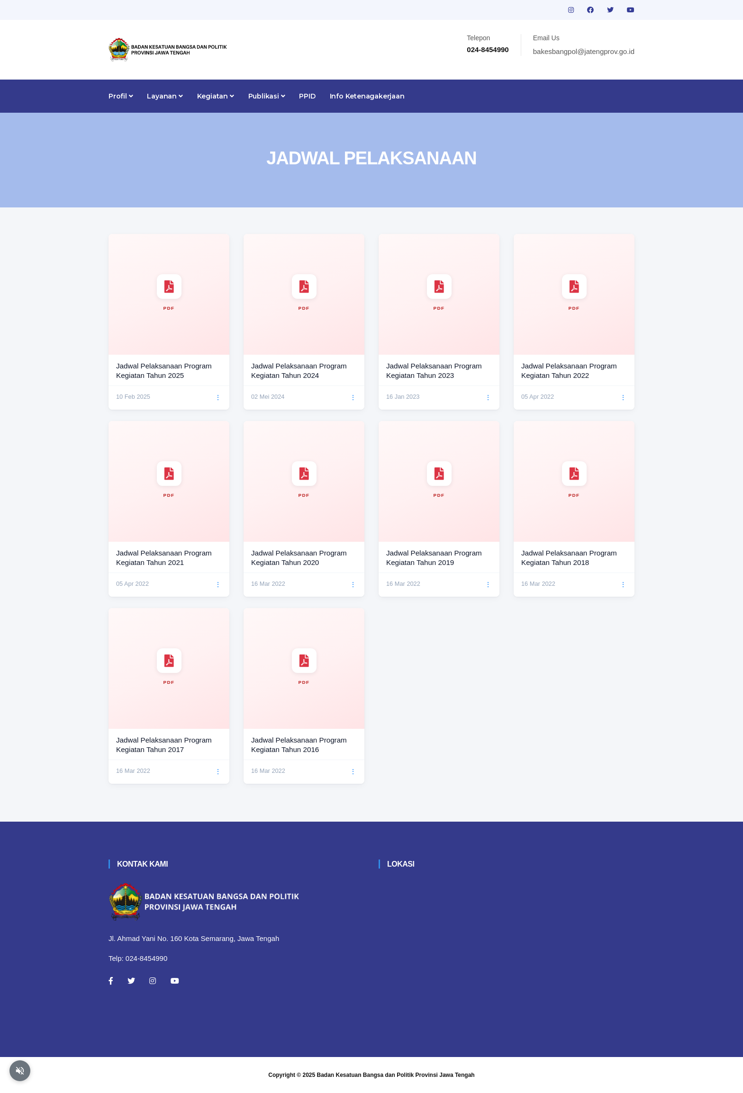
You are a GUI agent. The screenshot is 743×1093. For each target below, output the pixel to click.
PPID (307, 96)
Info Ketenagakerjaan (367, 96)
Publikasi (266, 96)
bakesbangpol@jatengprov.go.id (583, 51)
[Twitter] (131, 980)
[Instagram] (152, 980)
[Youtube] (174, 980)
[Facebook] (110, 980)
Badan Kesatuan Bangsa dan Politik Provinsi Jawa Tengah (396, 1075)
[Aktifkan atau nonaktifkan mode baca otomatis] (19, 1070)
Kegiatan (215, 96)
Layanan (164, 96)
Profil (121, 96)
